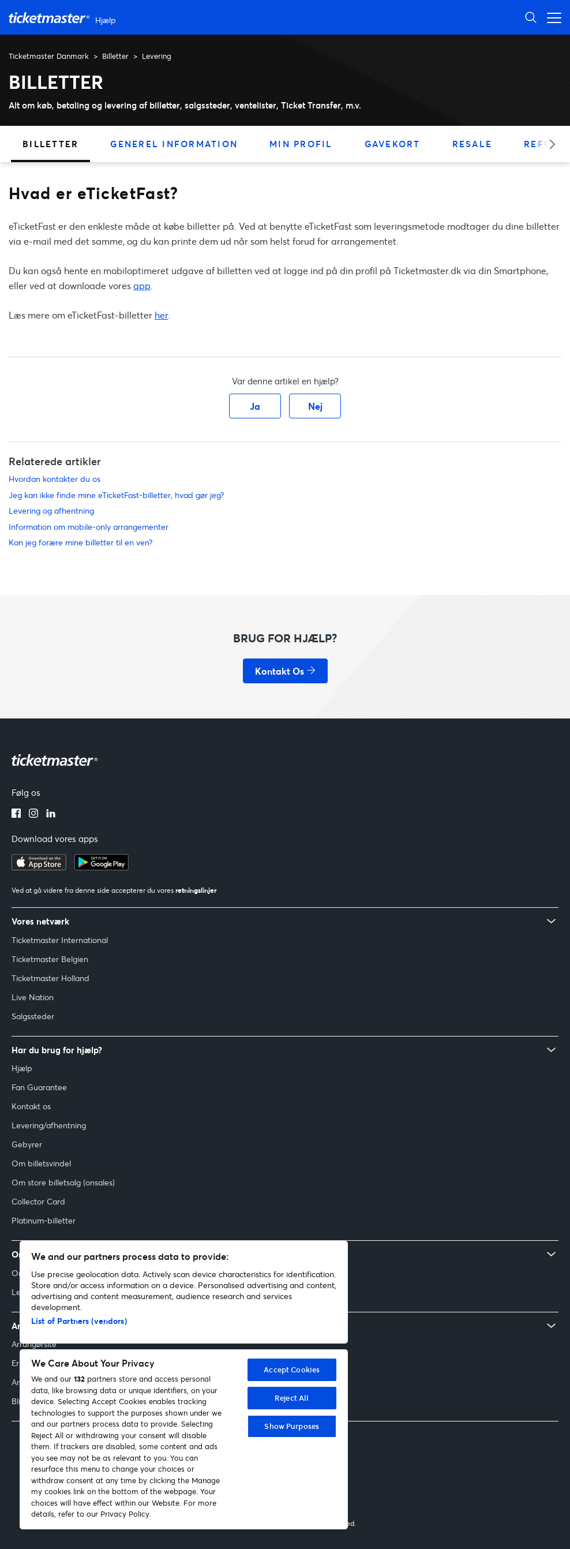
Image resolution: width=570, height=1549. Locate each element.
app (142, 285)
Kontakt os (31, 1106)
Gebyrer (27, 1144)
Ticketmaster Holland (50, 977)
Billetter (115, 56)
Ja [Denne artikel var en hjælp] (255, 406)
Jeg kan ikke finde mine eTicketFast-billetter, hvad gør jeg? (116, 494)
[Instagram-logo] (33, 814)
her (161, 315)
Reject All (292, 1398)
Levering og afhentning (51, 510)
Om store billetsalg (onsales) (63, 1182)
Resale (472, 143)
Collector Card (38, 1201)
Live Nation (33, 996)
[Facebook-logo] (16, 814)
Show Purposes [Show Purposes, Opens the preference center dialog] (291, 1426)
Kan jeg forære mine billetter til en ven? (80, 542)
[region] (183, 1385)
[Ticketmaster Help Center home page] (64, 18)
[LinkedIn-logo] (50, 814)
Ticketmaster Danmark (49, 56)
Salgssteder (33, 1016)
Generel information (174, 143)
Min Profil (301, 143)
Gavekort (393, 143)
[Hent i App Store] (39, 867)
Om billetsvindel (41, 1163)
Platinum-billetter (44, 1220)
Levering (156, 56)
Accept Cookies (292, 1369)
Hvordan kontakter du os (54, 478)
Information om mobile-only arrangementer (88, 526)
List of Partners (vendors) (79, 1320)
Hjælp (22, 1067)
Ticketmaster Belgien (50, 958)
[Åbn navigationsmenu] (551, 17)
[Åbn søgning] (531, 17)
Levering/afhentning (49, 1125)
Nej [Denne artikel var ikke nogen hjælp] (315, 406)
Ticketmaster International (60, 939)
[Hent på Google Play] (101, 867)
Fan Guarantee (39, 1087)
